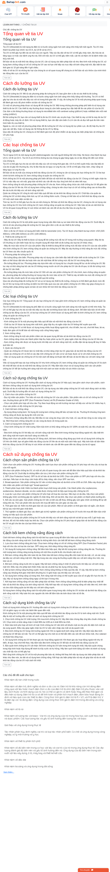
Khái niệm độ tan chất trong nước (21, 679)
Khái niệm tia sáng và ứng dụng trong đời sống (28, 766)
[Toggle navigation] (107, 2)
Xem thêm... (8, 772)
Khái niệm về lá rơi (13, 709)
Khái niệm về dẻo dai (15, 759)
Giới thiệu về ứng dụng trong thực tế (22, 725)
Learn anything (11, 24)
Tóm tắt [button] (7, 78)
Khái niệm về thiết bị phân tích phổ (22, 741)
